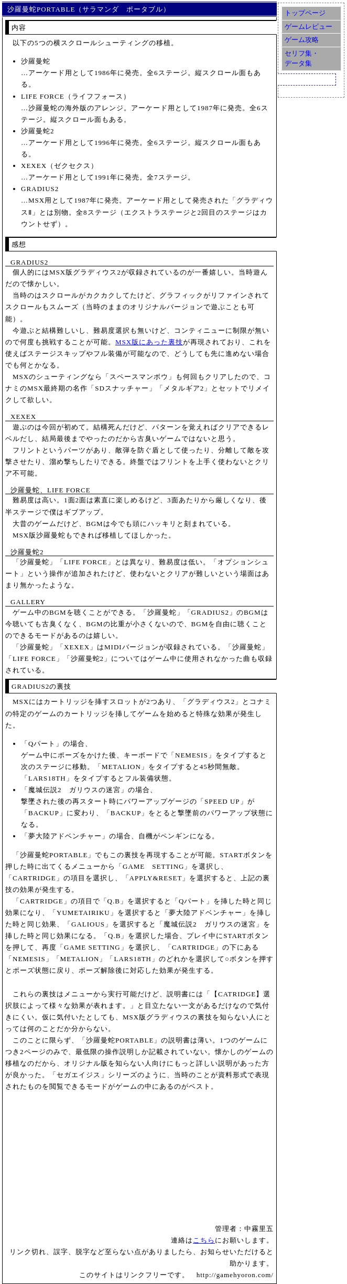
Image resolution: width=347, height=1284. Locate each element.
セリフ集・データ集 (302, 58)
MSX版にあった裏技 (149, 342)
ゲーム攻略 (302, 40)
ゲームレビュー (308, 26)
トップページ (305, 13)
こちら (204, 1240)
